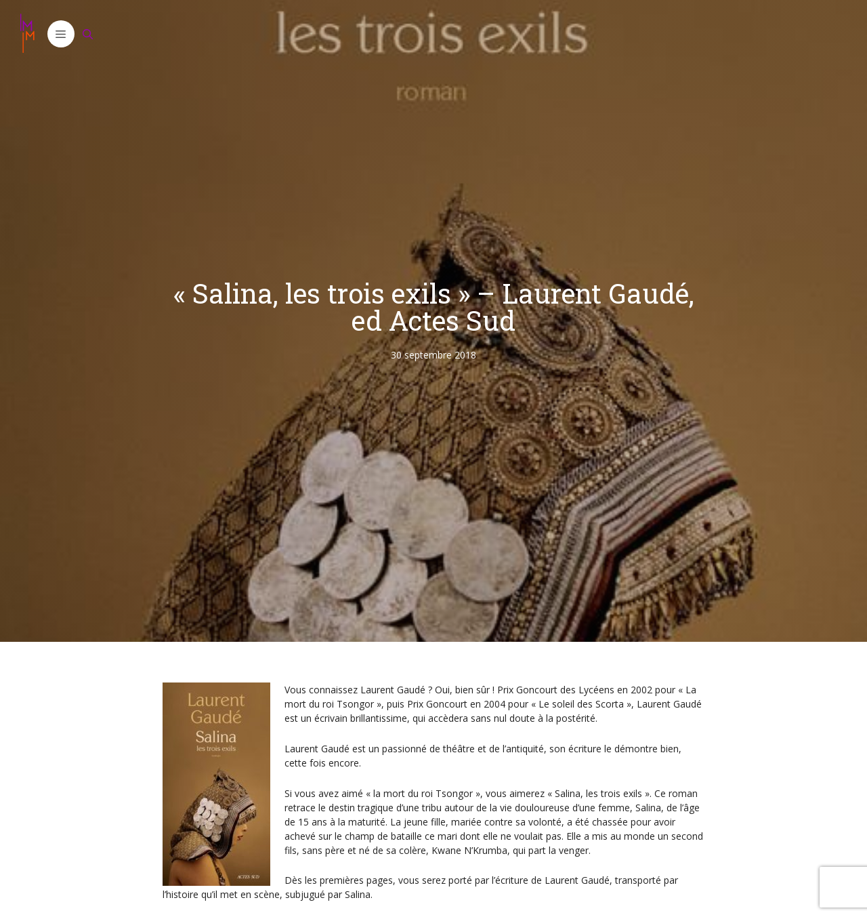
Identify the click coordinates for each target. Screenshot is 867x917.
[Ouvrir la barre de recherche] (88, 33)
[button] (61, 33)
